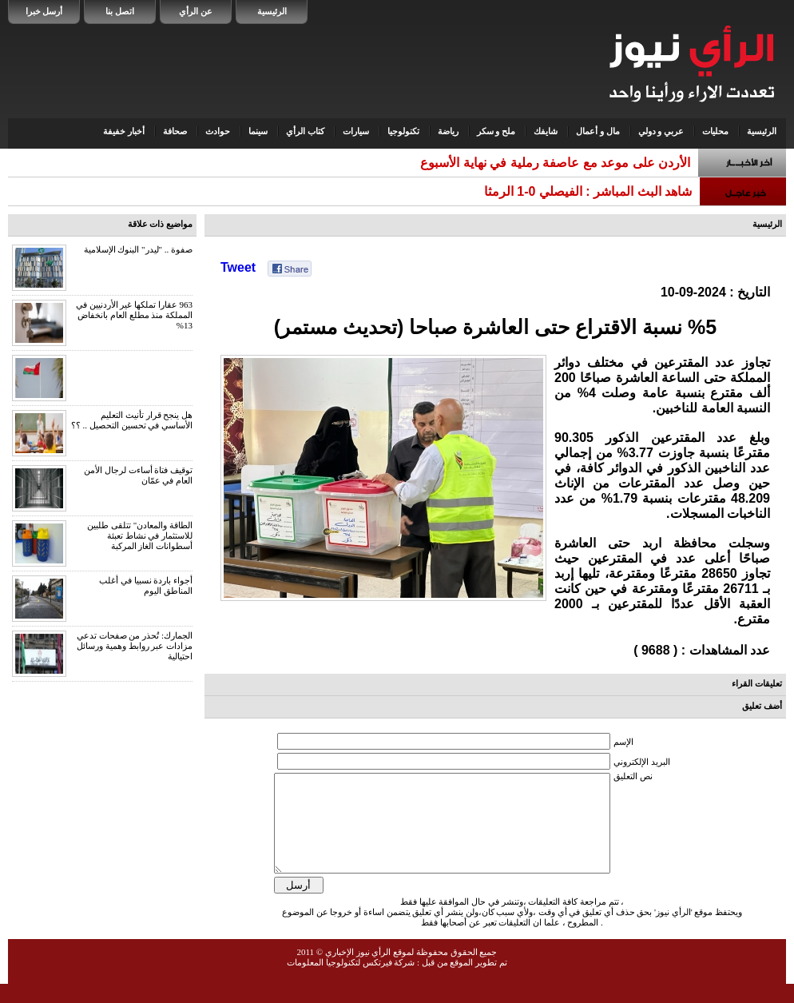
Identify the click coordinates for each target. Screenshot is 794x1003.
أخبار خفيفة (124, 131)
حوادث (217, 131)
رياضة (448, 131)
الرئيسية (272, 11)
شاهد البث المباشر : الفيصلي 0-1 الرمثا (588, 191)
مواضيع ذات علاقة (160, 224)
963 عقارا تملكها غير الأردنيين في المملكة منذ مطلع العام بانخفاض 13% (134, 315)
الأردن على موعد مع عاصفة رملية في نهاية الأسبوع (555, 162)
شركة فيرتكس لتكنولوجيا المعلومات (351, 981)
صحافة (175, 131)
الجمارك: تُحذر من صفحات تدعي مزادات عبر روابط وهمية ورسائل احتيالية (135, 646)
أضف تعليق (762, 705)
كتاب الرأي (305, 131)
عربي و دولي (661, 131)
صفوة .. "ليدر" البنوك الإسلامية (138, 249)
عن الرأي (195, 11)
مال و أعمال (598, 131)
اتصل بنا (119, 11)
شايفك (546, 131)
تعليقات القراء (757, 683)
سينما (258, 131)
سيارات (356, 131)
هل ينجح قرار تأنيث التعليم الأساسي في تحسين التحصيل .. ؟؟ (132, 420)
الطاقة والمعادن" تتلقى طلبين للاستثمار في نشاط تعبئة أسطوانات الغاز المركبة (140, 535)
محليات (715, 131)
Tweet (238, 267)
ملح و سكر (496, 131)
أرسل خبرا (44, 11)
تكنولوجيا (403, 131)
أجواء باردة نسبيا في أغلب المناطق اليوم (146, 585)
